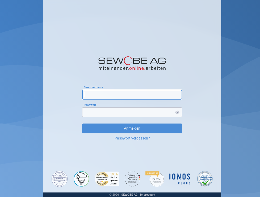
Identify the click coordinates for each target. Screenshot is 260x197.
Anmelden (131, 128)
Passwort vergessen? (131, 138)
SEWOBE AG (128, 194)
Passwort (89, 105)
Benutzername (92, 87)
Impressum (146, 194)
